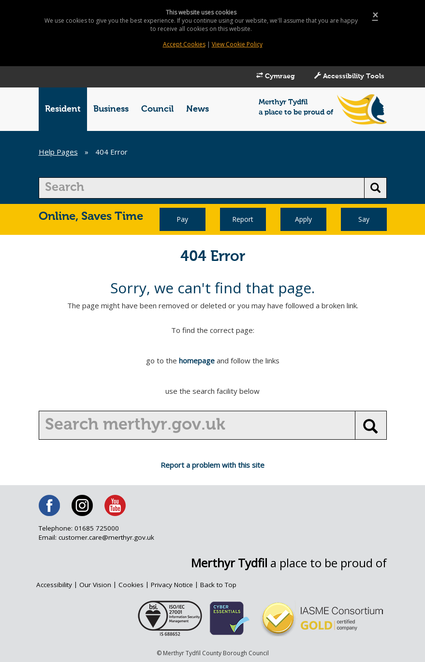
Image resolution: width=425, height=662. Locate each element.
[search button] (375, 188)
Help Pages (58, 152)
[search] (202, 188)
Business (111, 109)
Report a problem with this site (212, 465)
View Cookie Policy (237, 44)
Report (242, 219)
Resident (63, 109)
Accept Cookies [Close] (184, 44)
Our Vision (95, 584)
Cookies (131, 584)
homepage (197, 360)
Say (363, 219)
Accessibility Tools (349, 76)
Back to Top (218, 584)
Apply (303, 219)
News (197, 109)
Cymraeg (275, 76)
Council (157, 109)
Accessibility (54, 584)
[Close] (375, 15)
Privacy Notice (172, 584)
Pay (182, 219)
